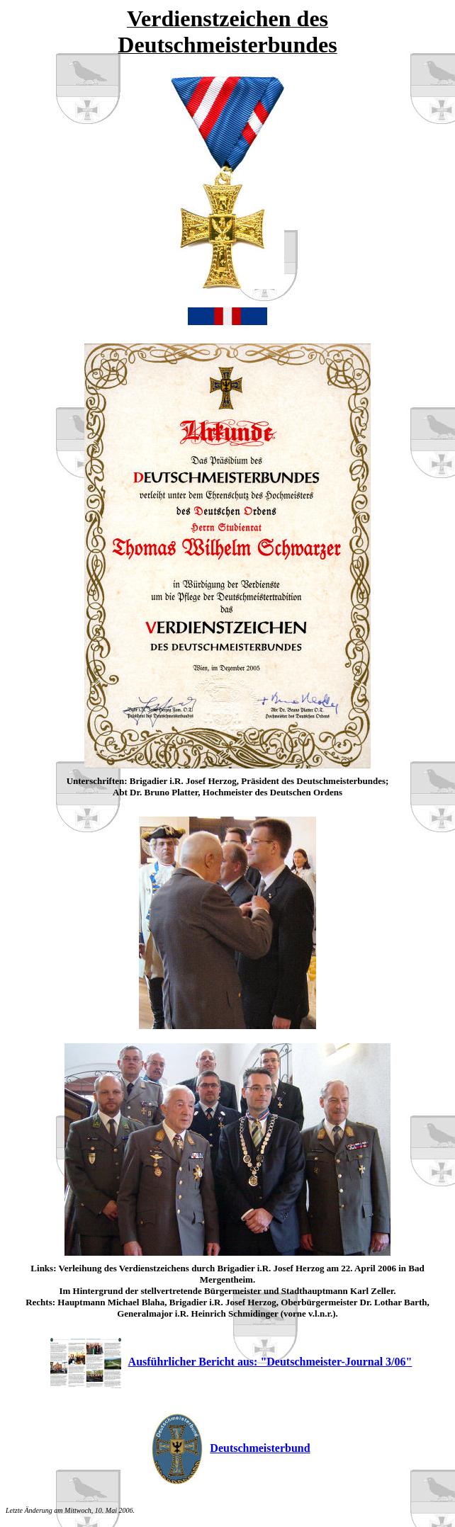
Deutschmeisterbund (231, 1448)
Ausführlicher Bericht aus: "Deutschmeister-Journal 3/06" (231, 1362)
